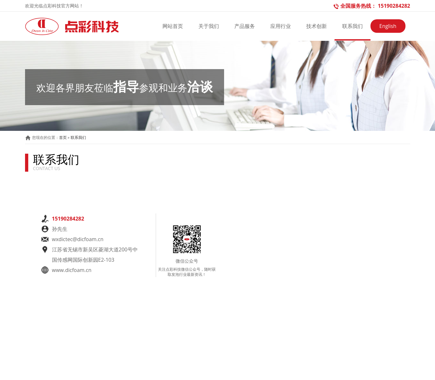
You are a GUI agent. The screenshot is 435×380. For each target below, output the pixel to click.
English (387, 26)
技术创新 (316, 26)
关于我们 (208, 26)
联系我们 (352, 26)
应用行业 (280, 26)
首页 (63, 137)
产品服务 (244, 26)
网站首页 (172, 26)
